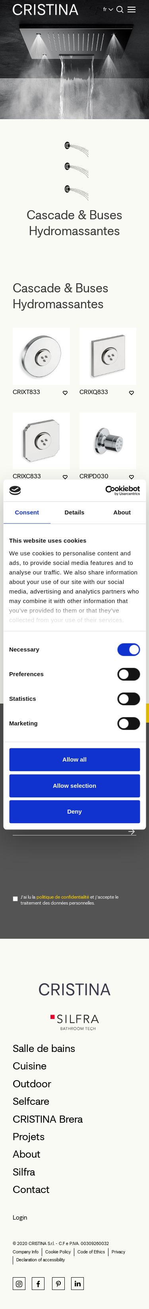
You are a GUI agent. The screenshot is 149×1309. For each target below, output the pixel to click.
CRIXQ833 (93, 392)
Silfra (24, 1172)
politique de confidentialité (63, 897)
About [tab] (122, 512)
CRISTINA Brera (48, 1119)
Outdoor (32, 1083)
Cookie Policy (58, 1252)
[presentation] (73, 863)
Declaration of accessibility (40, 1260)
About (27, 1154)
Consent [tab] (27, 512)
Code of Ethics (91, 1252)
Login (20, 1217)
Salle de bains (44, 1048)
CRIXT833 (26, 392)
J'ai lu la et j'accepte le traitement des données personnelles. (69, 900)
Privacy (118, 1252)
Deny (74, 811)
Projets (29, 1136)
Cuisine (29, 1066)
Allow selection (74, 785)
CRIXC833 (27, 476)
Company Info (26, 1252)
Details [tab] (75, 512)
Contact (31, 1189)
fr (105, 9)
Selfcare (31, 1101)
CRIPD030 (93, 476)
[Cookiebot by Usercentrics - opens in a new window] (106, 490)
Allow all (74, 759)
